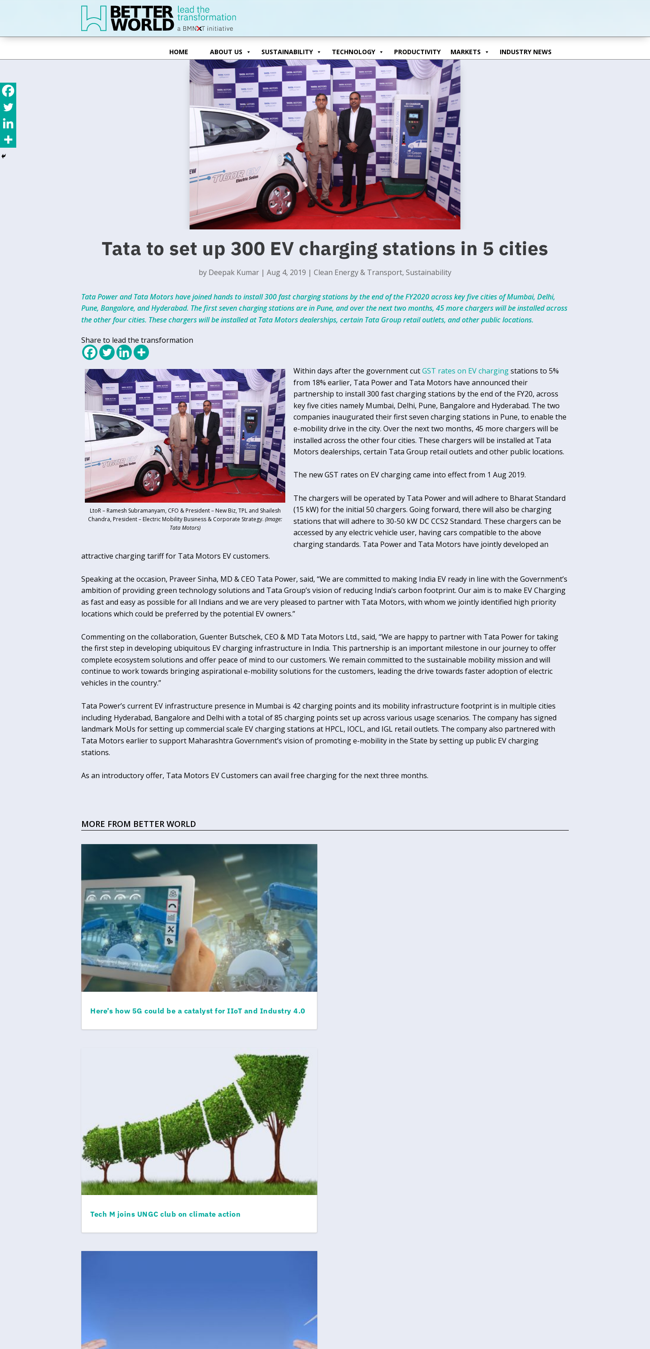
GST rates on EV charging (465, 371)
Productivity (417, 51)
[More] (141, 352)
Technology (358, 50)
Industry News (526, 51)
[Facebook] (90, 352)
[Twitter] (107, 352)
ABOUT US (230, 50)
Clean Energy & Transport (358, 272)
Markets (470, 50)
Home (178, 51)
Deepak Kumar (234, 272)
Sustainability (291, 50)
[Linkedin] (124, 352)
